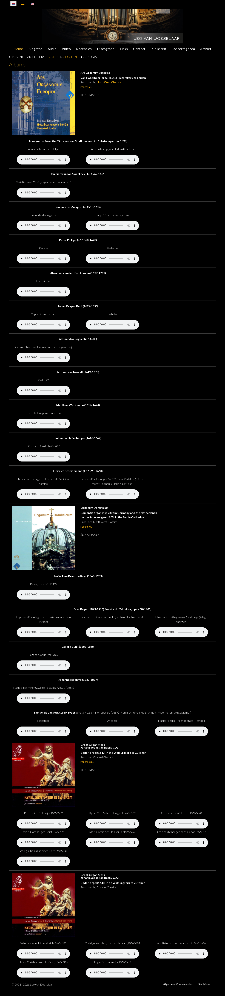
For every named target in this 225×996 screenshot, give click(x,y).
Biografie (35, 49)
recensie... (86, 526)
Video (66, 49)
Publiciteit (158, 49)
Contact (139, 49)
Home (18, 49)
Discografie (106, 49)
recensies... (87, 761)
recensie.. (86, 86)
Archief (205, 49)
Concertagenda (183, 49)
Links (124, 49)
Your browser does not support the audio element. (43, 159)
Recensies (84, 49)
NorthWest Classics (109, 82)
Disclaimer (204, 984)
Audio (52, 49)
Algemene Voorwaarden (177, 984)
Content (71, 57)
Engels (52, 57)
